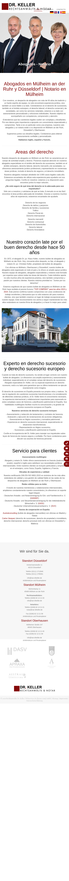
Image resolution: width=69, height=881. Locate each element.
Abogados (48, 9)
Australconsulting (10, 513)
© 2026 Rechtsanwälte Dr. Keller (12, 698)
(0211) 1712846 (37, 571)
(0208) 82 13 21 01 (37, 607)
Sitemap (55, 698)
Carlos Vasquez (8, 518)
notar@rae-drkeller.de (34, 610)
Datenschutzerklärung (34, 701)
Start (38, 9)
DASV (41, 503)
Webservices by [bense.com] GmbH (38, 698)
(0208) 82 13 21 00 (37, 598)
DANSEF (34, 498)
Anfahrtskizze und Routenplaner (34, 580)
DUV (54, 506)
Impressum (63, 698)
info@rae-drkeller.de (34, 578)
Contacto (61, 9)
